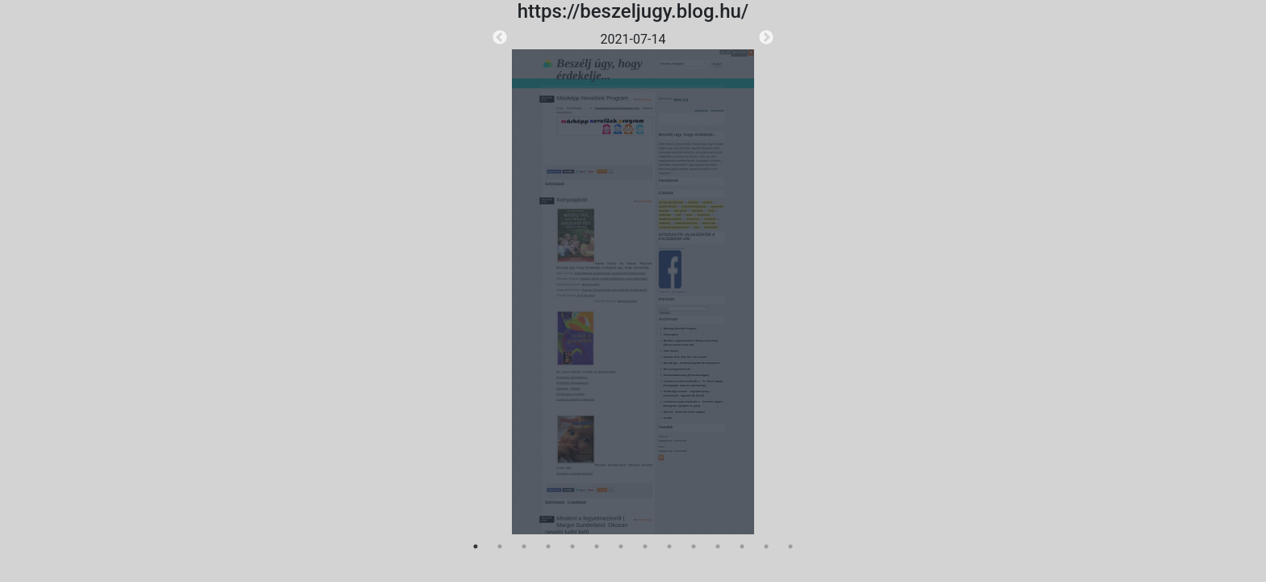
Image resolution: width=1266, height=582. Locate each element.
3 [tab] (524, 546)
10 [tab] (693, 546)
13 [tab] (766, 546)
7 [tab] (621, 546)
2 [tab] (500, 546)
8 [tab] (645, 546)
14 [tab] (790, 546)
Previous (500, 38)
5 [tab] (572, 546)
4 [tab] (548, 546)
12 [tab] (742, 546)
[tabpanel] (633, 282)
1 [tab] (475, 546)
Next (766, 38)
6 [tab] (597, 546)
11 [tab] (718, 546)
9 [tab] (669, 546)
